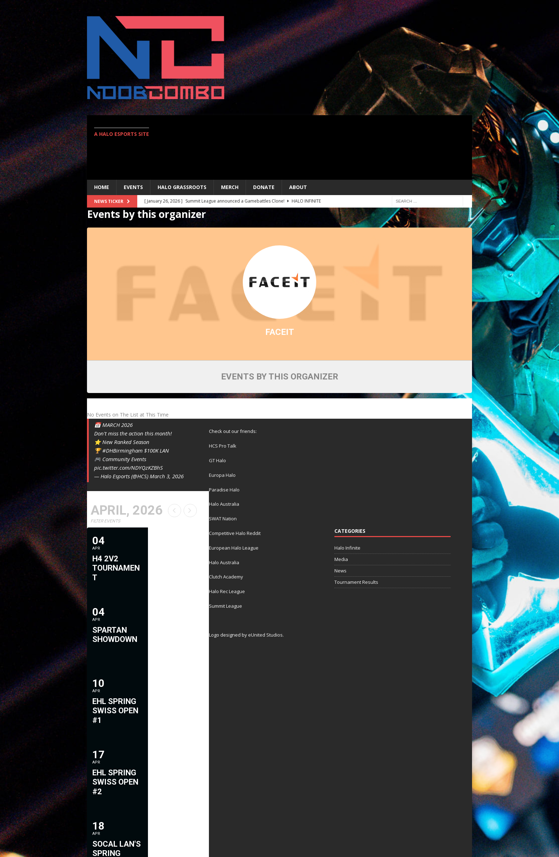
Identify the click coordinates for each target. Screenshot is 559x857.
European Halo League (233, 548)
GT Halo (217, 460)
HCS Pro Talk (222, 446)
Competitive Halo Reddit (235, 533)
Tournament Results (356, 582)
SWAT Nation (223, 518)
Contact (455, 827)
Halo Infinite (347, 548)
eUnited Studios (265, 635)
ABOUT (298, 187)
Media (341, 559)
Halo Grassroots (182, 187)
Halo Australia (224, 504)
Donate (264, 187)
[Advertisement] (342, 147)
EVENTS (133, 187)
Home (101, 187)
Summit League (225, 606)
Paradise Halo (224, 489)
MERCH (230, 187)
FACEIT (279, 332)
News (340, 570)
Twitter (423, 827)
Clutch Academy (226, 576)
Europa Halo (222, 475)
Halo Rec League (227, 591)
